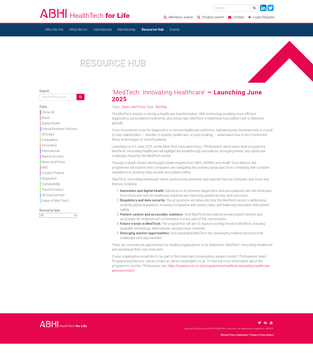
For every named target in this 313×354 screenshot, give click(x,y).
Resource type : (50, 210)
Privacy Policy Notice (262, 335)
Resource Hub (153, 29)
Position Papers (53, 173)
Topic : (44, 107)
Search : (45, 91)
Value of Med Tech (55, 201)
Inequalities (50, 140)
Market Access (52, 156)
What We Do (78, 29)
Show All (48, 112)
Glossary (48, 134)
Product (213, 17)
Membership (127, 29)
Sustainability (51, 184)
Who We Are (54, 29)
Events (175, 29)
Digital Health (51, 123)
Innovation (49, 145)
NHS (45, 167)
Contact (238, 17)
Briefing (161, 107)
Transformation (53, 190)
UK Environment (53, 195)
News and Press (53, 162)
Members (181, 17)
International (102, 29)
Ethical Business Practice (60, 129)
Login (264, 17)
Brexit (46, 118)
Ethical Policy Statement (234, 335)
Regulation (49, 178)
